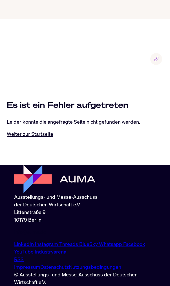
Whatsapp (111, 244)
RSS (19, 259)
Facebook (134, 244)
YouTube (24, 251)
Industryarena (50, 251)
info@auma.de (30, 231)
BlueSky (89, 244)
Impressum (27, 266)
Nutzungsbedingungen (95, 266)
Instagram (47, 244)
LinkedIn (24, 244)
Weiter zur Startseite (30, 133)
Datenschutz (54, 266)
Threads (69, 244)
